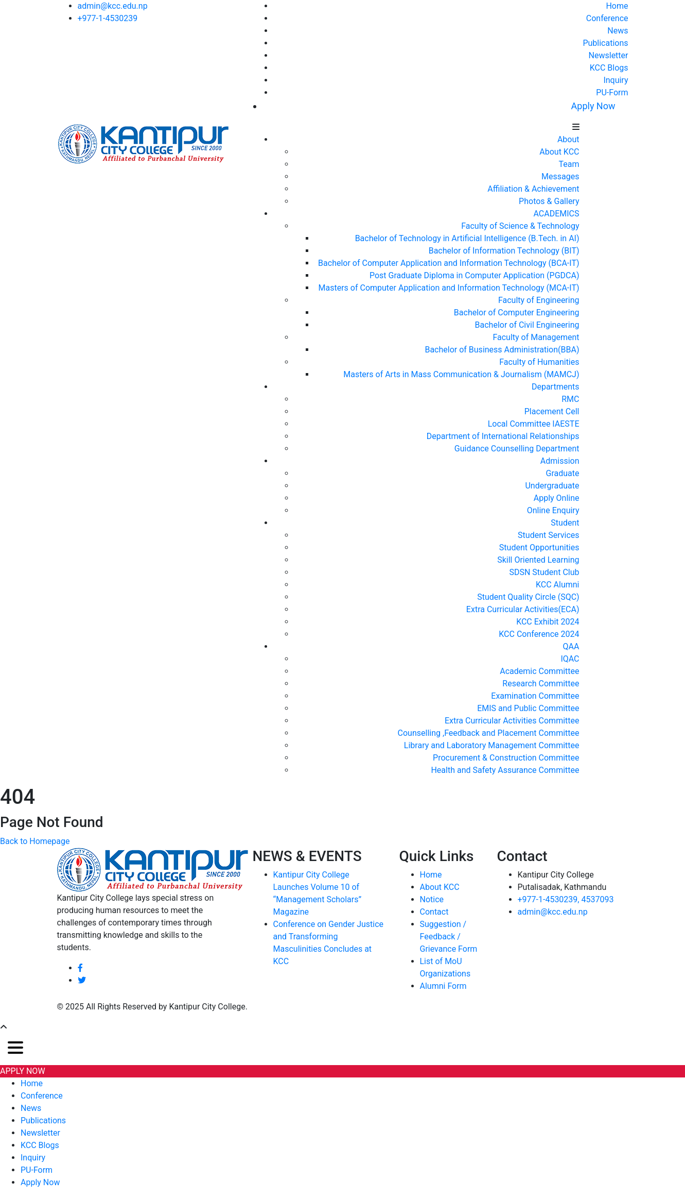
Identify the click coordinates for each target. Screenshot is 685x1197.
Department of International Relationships (503, 436)
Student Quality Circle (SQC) (528, 597)
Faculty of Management (536, 337)
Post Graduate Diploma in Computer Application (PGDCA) (474, 275)
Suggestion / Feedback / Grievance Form (449, 936)
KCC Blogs (609, 68)
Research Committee (540, 683)
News (617, 31)
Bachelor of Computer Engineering (516, 312)
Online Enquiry (553, 510)
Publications (605, 43)
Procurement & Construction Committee (506, 758)
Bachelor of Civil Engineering (527, 325)
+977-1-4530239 (108, 18)
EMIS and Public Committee (528, 708)
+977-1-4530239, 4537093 (566, 899)
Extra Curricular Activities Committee (512, 721)
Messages (560, 176)
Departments (555, 387)
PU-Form (612, 92)
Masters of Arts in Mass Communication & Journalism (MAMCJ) (461, 374)
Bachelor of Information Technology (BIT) (504, 251)
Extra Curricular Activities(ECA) (522, 609)
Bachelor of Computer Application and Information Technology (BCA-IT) (448, 263)
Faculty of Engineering (538, 300)
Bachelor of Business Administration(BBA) (502, 350)
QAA (571, 646)
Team (569, 164)
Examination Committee (535, 696)
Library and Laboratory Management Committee (491, 745)
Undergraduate (552, 486)
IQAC (569, 659)
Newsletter (608, 55)
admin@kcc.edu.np (113, 6)
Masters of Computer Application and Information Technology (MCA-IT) (449, 288)
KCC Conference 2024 (539, 634)
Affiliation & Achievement (533, 189)
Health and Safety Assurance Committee (505, 770)
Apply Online (556, 498)
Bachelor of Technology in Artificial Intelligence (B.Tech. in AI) (467, 238)
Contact (434, 912)
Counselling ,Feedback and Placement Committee (488, 733)
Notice (432, 899)
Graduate (562, 473)
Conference (607, 18)
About (568, 139)
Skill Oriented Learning (538, 560)
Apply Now (593, 105)
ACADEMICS (556, 213)
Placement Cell (551, 411)
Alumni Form (443, 986)
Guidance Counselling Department (516, 448)
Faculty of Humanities (539, 362)
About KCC (559, 152)
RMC (570, 399)
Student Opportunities (539, 547)
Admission (559, 461)
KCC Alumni (557, 584)
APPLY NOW (22, 1071)
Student (565, 523)
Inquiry (615, 80)
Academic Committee (539, 671)
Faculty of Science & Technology (520, 226)
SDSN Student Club (544, 572)
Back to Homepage (35, 841)
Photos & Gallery (549, 201)
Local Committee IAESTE (533, 424)
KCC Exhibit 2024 (547, 622)
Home (617, 6)
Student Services (548, 535)
